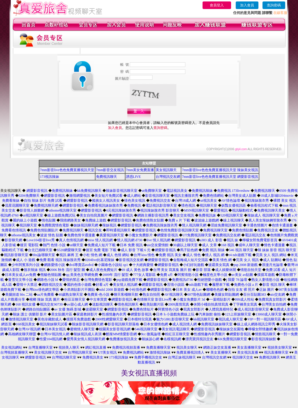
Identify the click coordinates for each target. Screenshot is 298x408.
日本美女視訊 (55, 329)
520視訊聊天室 (231, 215)
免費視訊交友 (160, 200)
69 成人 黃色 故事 (135, 270)
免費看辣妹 (10, 200)
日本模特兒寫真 (139, 319)
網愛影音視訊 (36, 191)
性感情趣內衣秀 (114, 314)
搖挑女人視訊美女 (106, 200)
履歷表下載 (221, 285)
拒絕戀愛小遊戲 (209, 280)
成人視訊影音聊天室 (253, 309)
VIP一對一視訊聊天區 (264, 319)
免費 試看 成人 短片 (281, 270)
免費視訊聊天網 (46, 205)
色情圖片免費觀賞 (284, 235)
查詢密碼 (274, 5)
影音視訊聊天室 (157, 196)
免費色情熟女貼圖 (150, 220)
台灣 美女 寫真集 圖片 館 (172, 270)
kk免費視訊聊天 (89, 191)
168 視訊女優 (25, 304)
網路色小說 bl (47, 280)
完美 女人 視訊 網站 (271, 255)
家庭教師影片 (87, 314)
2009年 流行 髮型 (115, 275)
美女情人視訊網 (125, 285)
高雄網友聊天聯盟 (22, 334)
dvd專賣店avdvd (81, 265)
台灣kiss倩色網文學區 (42, 290)
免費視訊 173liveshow (233, 191)
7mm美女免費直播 (140, 170)
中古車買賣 (98, 299)
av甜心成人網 (77, 304)
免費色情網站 (213, 196)
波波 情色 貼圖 (51, 235)
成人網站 (134, 196)
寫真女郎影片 (193, 309)
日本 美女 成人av (189, 290)
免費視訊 (134, 205)
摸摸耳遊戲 (266, 275)
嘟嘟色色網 (215, 290)
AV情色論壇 (230, 200)
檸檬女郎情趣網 (260, 329)
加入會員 (247, 5)
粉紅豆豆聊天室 (177, 334)
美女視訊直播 (247, 352)
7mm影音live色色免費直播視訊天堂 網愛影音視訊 (220, 177)
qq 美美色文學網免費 (82, 275)
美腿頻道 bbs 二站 (19, 294)
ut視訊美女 (208, 200)
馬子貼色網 (189, 250)
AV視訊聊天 (173, 294)
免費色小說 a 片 (246, 285)
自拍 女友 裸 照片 (241, 290)
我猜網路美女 (70, 220)
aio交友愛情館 (158, 245)
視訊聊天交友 (242, 357)
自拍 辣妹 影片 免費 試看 (43, 200)
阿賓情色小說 (168, 309)
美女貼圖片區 (61, 314)
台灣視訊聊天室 (80, 352)
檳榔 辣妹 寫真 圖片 (44, 299)
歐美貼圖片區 (153, 304)
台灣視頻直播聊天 (14, 352)
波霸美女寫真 (218, 265)
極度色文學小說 (215, 275)
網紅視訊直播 (95, 347)
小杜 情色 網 (92, 255)
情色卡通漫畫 (274, 245)
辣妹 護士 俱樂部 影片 (30, 314)
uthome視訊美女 (23, 235)
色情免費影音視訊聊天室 (179, 230)
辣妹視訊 (109, 225)
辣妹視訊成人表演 (88, 334)
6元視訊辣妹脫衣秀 (121, 210)
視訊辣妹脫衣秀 (256, 200)
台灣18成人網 (185, 200)
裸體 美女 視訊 (284, 200)
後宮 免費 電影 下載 (101, 250)
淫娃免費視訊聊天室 (226, 225)
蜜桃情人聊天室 (82, 329)
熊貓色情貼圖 (50, 275)
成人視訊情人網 (184, 324)
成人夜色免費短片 (103, 270)
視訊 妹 (232, 240)
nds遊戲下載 (198, 285)
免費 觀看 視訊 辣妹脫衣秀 (60, 260)
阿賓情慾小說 (188, 275)
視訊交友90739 (51, 304)
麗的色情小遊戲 (79, 285)
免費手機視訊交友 (148, 357)
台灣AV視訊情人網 (55, 334)
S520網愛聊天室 (69, 250)
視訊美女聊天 (186, 347)
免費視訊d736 (182, 280)
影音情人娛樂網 (32, 210)
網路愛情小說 (54, 265)
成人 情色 (193, 255)
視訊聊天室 (208, 205)
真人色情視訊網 (71, 240)
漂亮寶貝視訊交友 (199, 339)
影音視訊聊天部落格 (123, 324)
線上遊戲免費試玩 (61, 215)
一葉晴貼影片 (220, 299)
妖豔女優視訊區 (233, 205)
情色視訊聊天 (128, 304)
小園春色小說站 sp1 (113, 265)
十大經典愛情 (142, 265)
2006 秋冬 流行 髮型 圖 (67, 270)
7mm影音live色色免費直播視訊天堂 (67, 170)
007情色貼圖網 (198, 294)
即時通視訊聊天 (118, 230)
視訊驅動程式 (242, 210)
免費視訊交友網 (228, 235)
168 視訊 (227, 245)
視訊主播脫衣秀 (186, 196)
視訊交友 (95, 230)
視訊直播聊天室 (276, 352)
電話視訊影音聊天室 (161, 205)
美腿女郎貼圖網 (226, 294)
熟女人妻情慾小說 (265, 280)
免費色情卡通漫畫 (81, 235)
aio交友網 (277, 294)
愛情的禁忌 (71, 280)
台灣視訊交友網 (168, 177)
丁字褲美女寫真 (245, 304)
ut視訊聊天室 (33, 215)
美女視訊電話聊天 (176, 329)
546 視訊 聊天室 (241, 250)
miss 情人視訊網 (100, 240)
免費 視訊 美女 (170, 255)
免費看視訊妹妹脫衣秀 (105, 205)
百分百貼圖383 (254, 294)
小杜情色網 (137, 290)
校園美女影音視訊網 (114, 329)
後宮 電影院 (29, 245)
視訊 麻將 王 (69, 255)
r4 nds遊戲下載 (240, 255)
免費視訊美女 (92, 357)
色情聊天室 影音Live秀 (154, 299)
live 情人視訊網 (158, 240)
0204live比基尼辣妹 (100, 260)
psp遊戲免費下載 (129, 280)
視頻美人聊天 (68, 347)
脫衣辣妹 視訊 (35, 270)
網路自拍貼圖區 (38, 309)
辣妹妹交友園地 (231, 329)
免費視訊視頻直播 (126, 347)
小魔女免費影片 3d (190, 299)
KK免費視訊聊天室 (232, 339)
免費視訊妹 (207, 215)
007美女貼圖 (288, 290)
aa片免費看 (45, 294)
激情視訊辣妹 (160, 352)
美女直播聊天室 (249, 347)
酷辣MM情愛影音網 (121, 334)
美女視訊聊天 (166, 170)
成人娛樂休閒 (225, 270)
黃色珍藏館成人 (50, 319)
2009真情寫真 (178, 304)
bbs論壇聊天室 (44, 255)
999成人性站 (244, 299)
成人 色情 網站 (118, 255)
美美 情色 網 (222, 260)
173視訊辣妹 (49, 177)
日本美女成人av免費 (20, 275)
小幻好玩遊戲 (193, 265)
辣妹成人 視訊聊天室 (263, 215)
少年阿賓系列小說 (26, 265)
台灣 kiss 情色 (144, 255)
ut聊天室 (76, 245)
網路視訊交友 (52, 285)
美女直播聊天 (220, 352)
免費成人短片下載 (102, 245)
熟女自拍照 (151, 294)
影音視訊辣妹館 (263, 339)
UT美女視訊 (107, 352)
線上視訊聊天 (233, 220)
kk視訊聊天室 (203, 319)
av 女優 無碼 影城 (67, 309)
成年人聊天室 (249, 245)
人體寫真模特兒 (221, 309)
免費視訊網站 (133, 352)
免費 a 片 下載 (179, 220)
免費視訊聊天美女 (271, 210)
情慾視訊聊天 (265, 334)
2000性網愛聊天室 (109, 319)
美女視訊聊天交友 (48, 352)
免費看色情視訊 (13, 230)
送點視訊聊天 (102, 304)
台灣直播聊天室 (40, 347)
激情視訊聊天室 (21, 319)
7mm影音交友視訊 (110, 170)
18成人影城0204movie (277, 196)
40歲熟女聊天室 (70, 294)
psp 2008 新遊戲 (246, 265)
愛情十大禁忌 (26, 285)
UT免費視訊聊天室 (197, 235)
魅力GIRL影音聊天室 (172, 319)
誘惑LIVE (133, 177)
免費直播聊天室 (158, 347)
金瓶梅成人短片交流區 (190, 260)
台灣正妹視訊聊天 (182, 357)
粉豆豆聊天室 (74, 299)
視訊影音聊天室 (16, 255)
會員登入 (217, 5)
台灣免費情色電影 (98, 280)
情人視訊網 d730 (129, 240)
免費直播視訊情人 (190, 352)
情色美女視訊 (134, 200)
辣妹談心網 (150, 339)
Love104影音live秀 (40, 240)
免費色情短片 (143, 309)
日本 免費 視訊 (131, 245)
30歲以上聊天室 (185, 245)
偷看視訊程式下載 (264, 205)
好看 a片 (102, 285)
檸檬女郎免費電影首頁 (259, 240)
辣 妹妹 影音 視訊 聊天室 (277, 250)
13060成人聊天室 (269, 314)
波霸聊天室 (94, 309)
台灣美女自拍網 (274, 304)
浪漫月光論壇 (272, 265)
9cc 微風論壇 (151, 334)
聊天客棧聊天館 (126, 294)
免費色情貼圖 (242, 230)
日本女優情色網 (155, 324)
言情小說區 (176, 285)
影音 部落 (203, 270)
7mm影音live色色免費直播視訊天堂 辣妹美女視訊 (220, 170)
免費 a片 (166, 275)
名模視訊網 (172, 339)
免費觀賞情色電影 (55, 225)
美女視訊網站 (11, 347)
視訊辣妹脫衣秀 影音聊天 (160, 210)
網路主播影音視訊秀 (153, 215)
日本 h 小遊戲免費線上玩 (175, 314)
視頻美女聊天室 (279, 347)
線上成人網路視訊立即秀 (256, 324)
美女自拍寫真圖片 (94, 215)
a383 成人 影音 (211, 240)
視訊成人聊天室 (231, 319)
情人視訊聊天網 (194, 225)
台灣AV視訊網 (29, 329)
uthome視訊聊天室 (63, 210)
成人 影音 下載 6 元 (135, 250)
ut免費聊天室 (152, 191)
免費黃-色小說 (98, 294)
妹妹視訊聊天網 (86, 225)
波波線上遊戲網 (206, 220)
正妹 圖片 (266, 290)
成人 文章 (209, 245)
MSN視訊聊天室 (196, 210)
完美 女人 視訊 (247, 260)
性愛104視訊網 (51, 339)
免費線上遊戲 (95, 220)
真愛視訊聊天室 (112, 235)
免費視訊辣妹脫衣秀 (162, 225)
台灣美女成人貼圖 (242, 196)
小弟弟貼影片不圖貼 (79, 290)
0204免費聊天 (29, 196)
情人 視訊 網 (214, 255)
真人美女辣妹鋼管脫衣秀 (268, 220)
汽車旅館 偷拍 (210, 314)
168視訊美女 (25, 324)
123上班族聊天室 (238, 314)
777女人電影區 (144, 275)
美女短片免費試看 (109, 196)
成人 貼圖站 (272, 260)
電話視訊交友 (255, 235)
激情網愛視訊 (79, 196)
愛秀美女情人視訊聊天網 (86, 339)
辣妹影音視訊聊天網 (87, 324)
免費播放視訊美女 (123, 339)
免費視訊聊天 (106, 177)
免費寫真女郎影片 (272, 299)
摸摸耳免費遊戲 (78, 319)
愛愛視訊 (221, 210)
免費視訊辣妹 (62, 191)
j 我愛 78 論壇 (236, 280)
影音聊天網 (13, 240)
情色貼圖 (49, 220)
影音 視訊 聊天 (273, 285)
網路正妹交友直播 (217, 347)
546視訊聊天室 (146, 329)
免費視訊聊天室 (215, 230)
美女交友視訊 (183, 215)
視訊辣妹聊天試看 (54, 324)
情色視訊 (188, 205)
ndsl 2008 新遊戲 (111, 290)
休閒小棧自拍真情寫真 (211, 304)
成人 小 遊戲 (25, 260)
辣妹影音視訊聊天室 (121, 191)
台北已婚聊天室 (40, 250)
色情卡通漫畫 (282, 225)
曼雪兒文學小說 (20, 280)
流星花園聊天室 (17, 205)
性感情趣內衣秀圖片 (209, 334)
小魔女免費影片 (140, 235)
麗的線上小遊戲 (25, 220)
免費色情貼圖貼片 (44, 230)
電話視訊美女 (176, 191)
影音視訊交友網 (131, 260)
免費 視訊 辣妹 (213, 250)
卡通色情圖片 (256, 225)
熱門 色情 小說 (54, 245)
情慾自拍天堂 (250, 270)
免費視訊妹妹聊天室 (217, 324)
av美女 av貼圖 (242, 275)
